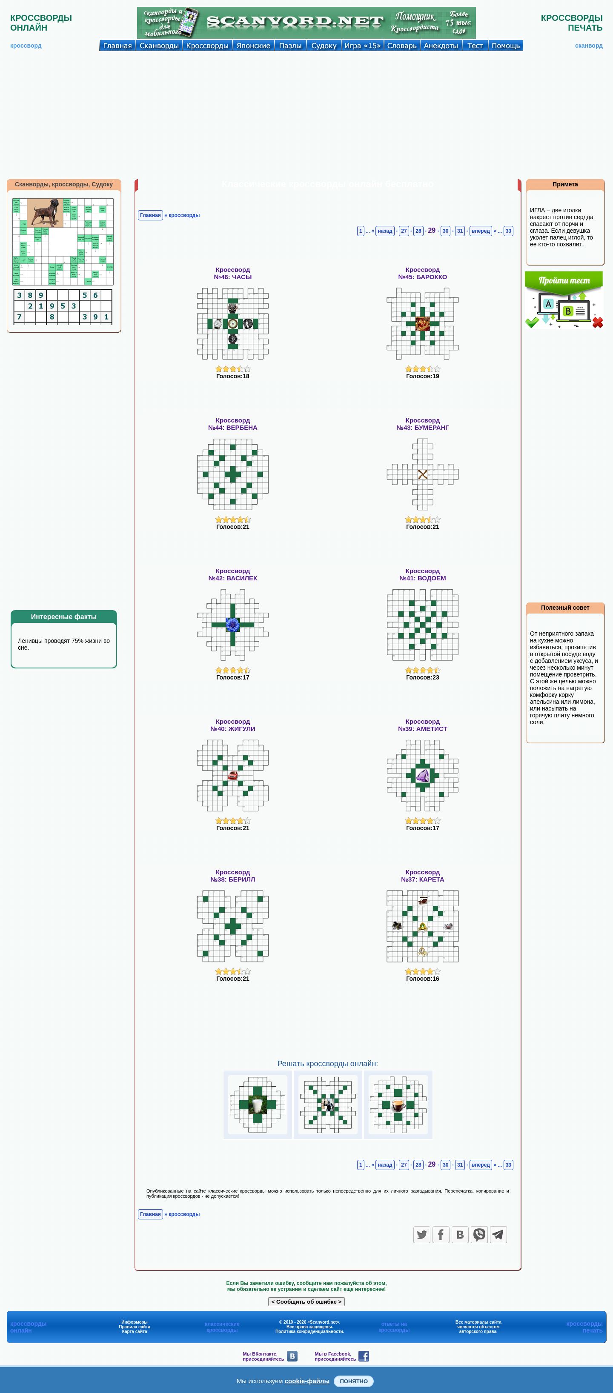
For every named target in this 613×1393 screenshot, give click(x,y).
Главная (150, 215)
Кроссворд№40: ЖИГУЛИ (232, 725)
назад (385, 231)
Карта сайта (134, 1331)
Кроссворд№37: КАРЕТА (422, 875)
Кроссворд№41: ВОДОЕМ (422, 574)
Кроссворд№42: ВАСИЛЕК (233, 574)
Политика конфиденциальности (309, 1331)
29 (432, 230)
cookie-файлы (307, 1380)
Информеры (134, 1322)
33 (508, 231)
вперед (481, 231)
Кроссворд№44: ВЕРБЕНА (233, 424)
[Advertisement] (306, 114)
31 (460, 231)
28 (418, 231)
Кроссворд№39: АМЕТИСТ (422, 725)
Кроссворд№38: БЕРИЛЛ (232, 875)
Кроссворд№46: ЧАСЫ (233, 273)
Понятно (354, 1381)
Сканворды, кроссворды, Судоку (64, 184)
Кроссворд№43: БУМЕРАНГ (422, 424)
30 (445, 231)
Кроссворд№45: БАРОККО (422, 273)
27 (404, 231)
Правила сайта (134, 1326)
